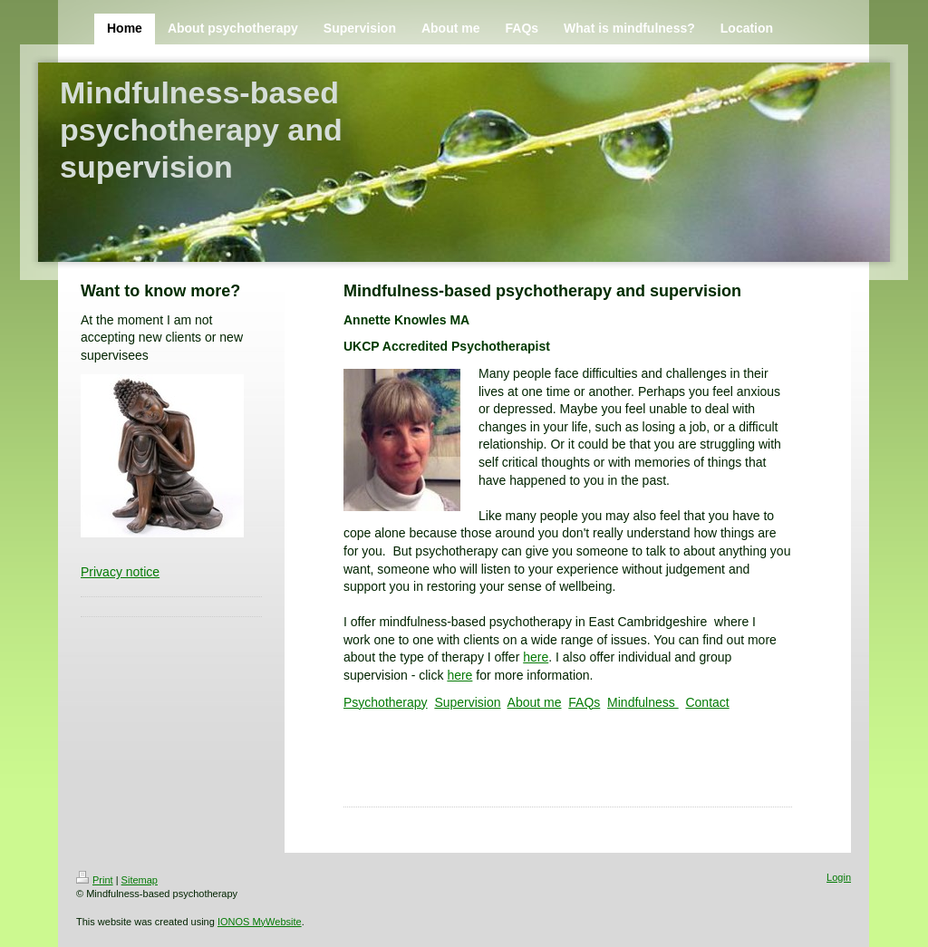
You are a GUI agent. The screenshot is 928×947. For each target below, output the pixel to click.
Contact (707, 702)
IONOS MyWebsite (260, 921)
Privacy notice (120, 572)
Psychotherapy (385, 702)
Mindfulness (643, 702)
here (535, 657)
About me (535, 702)
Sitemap (139, 880)
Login (838, 877)
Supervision (467, 702)
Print (94, 880)
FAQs (584, 702)
